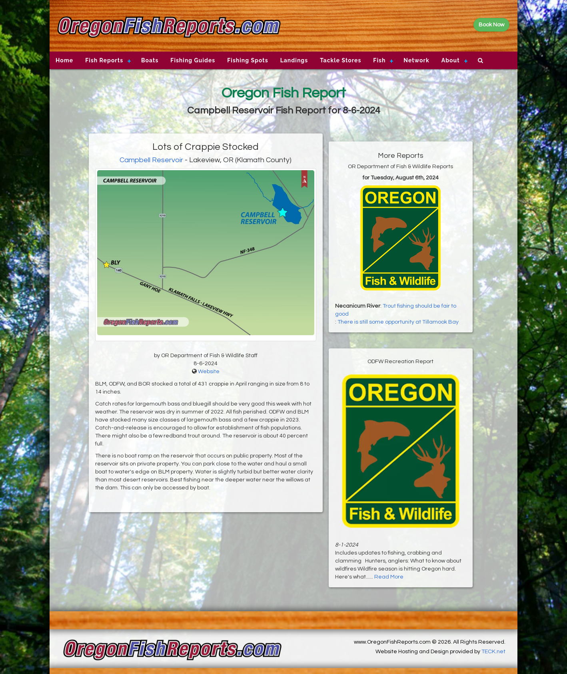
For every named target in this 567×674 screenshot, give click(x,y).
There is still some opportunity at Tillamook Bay (398, 322)
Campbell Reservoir (151, 160)
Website (209, 371)
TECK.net (493, 651)
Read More (388, 577)
